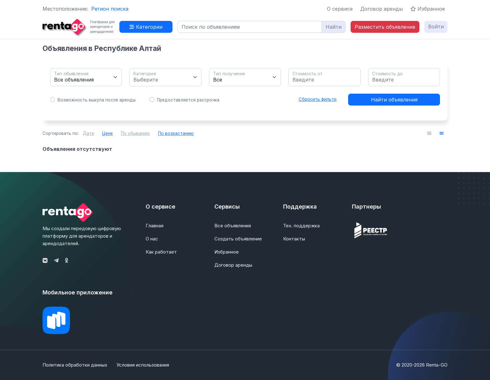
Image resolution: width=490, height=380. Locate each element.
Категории (145, 27)
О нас (152, 239)
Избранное (427, 9)
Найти (334, 27)
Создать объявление (238, 239)
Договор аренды (381, 9)
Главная (154, 226)
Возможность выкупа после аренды (97, 99)
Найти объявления (394, 99)
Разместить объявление (385, 27)
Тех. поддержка (301, 226)
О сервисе (340, 9)
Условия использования (143, 365)
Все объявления (232, 226)
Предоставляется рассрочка (188, 99)
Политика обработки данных (74, 365)
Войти (436, 26)
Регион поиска (109, 9)
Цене (107, 133)
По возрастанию (176, 133)
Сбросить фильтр (318, 99)
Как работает (161, 252)
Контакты (294, 239)
